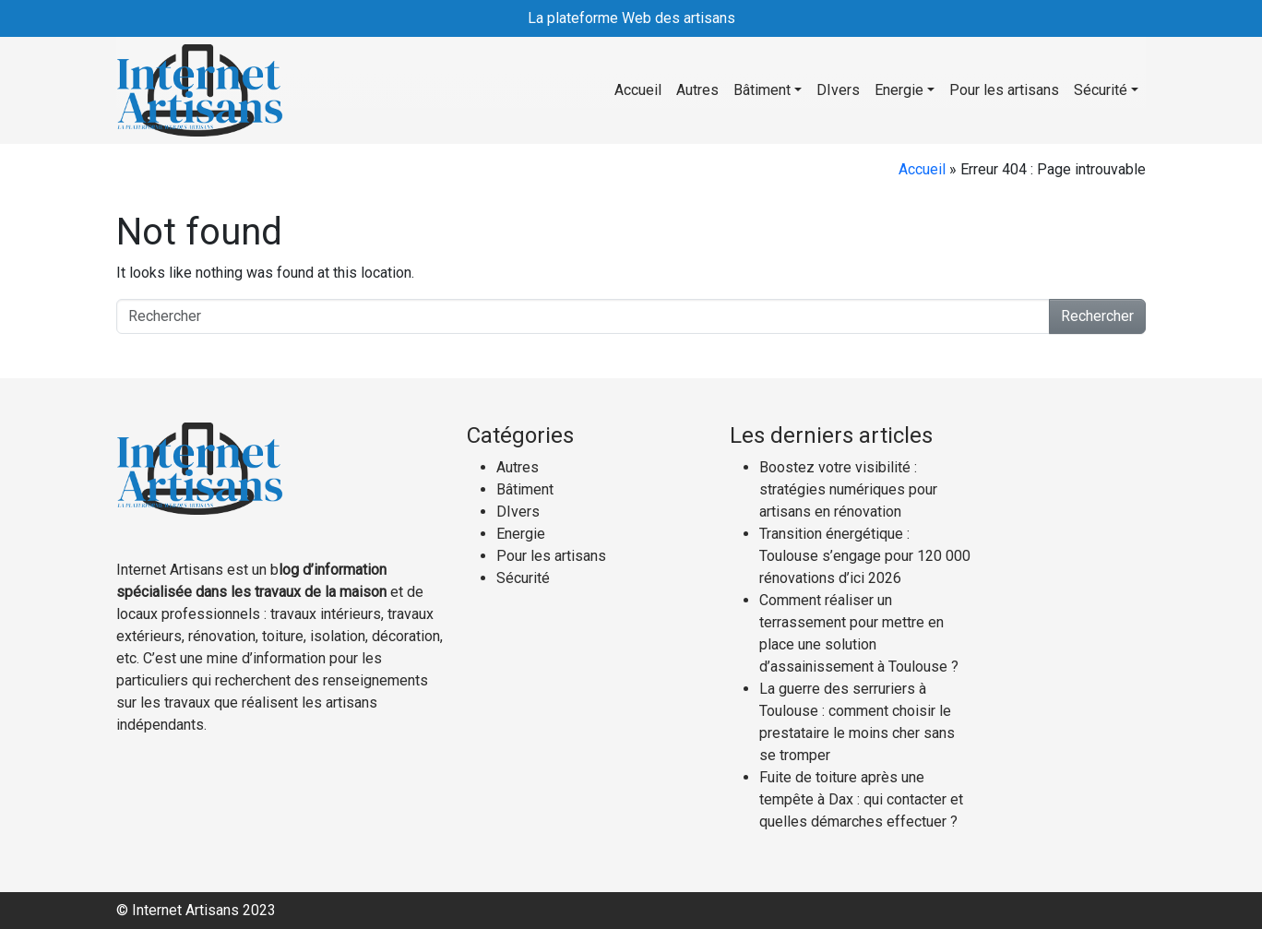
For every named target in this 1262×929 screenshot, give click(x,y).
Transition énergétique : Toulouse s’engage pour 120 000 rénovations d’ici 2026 (864, 556)
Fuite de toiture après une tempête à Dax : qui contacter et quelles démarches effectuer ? (861, 799)
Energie (520, 533)
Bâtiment (525, 489)
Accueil (637, 90)
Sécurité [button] (1100, 90)
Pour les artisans (1004, 90)
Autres (697, 90)
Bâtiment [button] (762, 90)
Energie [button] (899, 90)
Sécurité (523, 578)
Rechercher (1097, 316)
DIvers (838, 90)
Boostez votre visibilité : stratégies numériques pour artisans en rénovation (848, 489)
